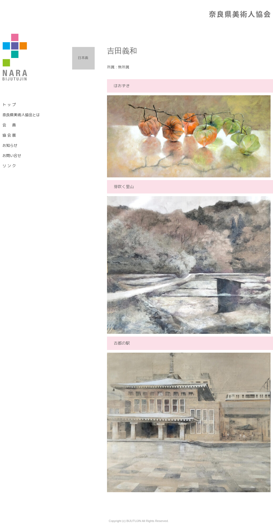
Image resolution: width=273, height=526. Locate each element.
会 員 (9, 124)
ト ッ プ (9, 104)
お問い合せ (11, 155)
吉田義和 (122, 51)
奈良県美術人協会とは (21, 114)
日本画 (83, 57)
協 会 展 (9, 135)
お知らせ (9, 145)
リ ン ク (9, 165)
